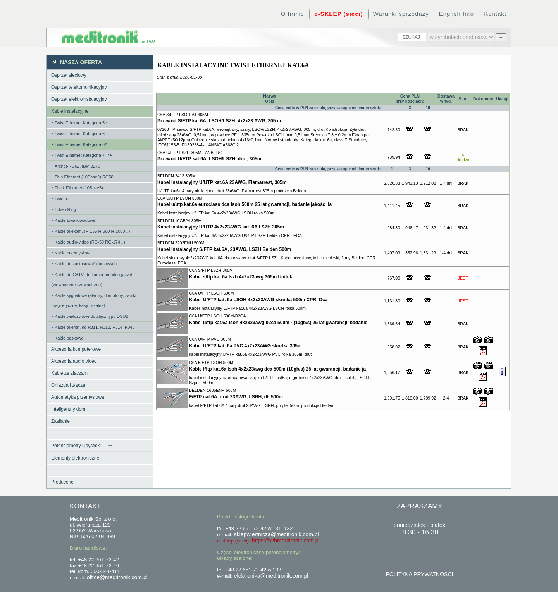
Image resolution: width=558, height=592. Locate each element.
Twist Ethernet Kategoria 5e (81, 122)
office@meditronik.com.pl (117, 577)
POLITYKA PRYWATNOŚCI (419, 574)
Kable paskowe (69, 338)
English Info (456, 13)
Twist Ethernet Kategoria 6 (80, 133)
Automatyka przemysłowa (77, 397)
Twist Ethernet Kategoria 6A (81, 144)
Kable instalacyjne (70, 111)
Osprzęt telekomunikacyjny (79, 87)
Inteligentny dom (68, 409)
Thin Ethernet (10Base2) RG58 (84, 177)
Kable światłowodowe (75, 220)
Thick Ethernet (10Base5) (79, 187)
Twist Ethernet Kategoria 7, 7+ (83, 155)
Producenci (62, 482)
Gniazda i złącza (68, 385)
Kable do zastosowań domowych (86, 263)
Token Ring (65, 209)
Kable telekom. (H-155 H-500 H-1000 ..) (92, 231)
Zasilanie (60, 421)
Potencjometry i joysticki (82, 445)
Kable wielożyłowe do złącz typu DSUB (92, 316)
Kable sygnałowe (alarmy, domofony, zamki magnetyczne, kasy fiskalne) (94, 300)
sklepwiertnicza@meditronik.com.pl (276, 534)
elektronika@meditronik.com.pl (271, 576)
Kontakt (495, 13)
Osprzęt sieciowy (68, 75)
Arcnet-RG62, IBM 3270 (77, 166)
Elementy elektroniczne (82, 458)
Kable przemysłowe (73, 253)
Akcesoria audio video (73, 361)
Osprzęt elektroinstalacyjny (79, 99)
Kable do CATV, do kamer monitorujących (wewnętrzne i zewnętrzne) (92, 279)
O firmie (293, 13)
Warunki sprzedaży (401, 13)
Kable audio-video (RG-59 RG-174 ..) (90, 242)
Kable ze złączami (70, 373)
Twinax (61, 198)
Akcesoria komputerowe (76, 349)
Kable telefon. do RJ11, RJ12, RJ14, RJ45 (95, 327)
